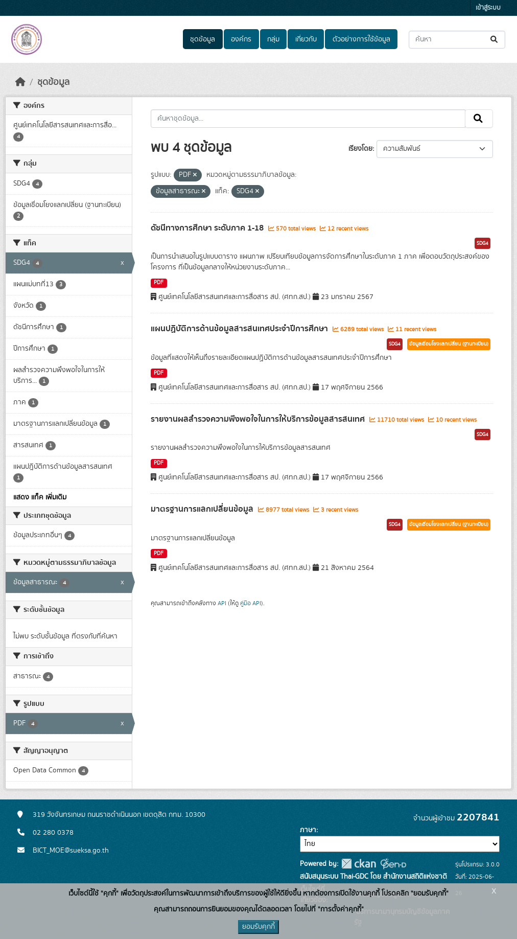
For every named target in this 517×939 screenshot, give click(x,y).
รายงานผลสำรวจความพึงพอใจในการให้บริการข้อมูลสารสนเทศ (259, 419)
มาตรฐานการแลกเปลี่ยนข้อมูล (203, 509)
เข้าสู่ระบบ (488, 8)
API (222, 603)
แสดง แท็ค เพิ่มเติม (39, 497)
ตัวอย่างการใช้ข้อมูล (361, 39)
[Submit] (495, 40)
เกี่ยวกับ (306, 39)
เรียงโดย (360, 149)
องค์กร (241, 39)
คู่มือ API (250, 603)
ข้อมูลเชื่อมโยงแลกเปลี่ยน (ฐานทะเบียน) (448, 344)
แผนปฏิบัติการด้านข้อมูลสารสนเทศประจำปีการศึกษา (240, 328)
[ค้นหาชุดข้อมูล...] (457, 40)
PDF (158, 283)
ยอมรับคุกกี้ (258, 927)
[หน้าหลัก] (20, 82)
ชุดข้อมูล (202, 39)
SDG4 (482, 243)
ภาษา (308, 830)
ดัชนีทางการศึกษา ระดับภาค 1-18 (208, 228)
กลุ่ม (273, 39)
